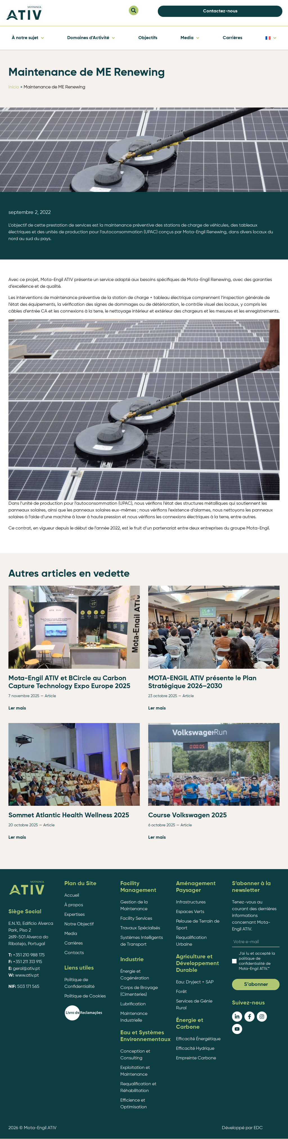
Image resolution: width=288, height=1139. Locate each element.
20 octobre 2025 (23, 993)
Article (50, 863)
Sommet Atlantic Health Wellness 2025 (68, 983)
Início (13, 87)
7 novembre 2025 (23, 863)
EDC (258, 1128)
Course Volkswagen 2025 (187, 983)
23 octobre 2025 (162, 863)
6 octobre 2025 (161, 993)
